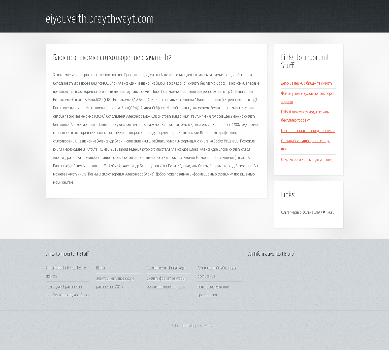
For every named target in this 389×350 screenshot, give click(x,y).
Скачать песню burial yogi (166, 268)
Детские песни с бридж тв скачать (306, 83)
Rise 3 (100, 268)
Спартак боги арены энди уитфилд (306, 160)
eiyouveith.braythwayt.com (100, 19)
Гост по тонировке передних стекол (308, 131)
